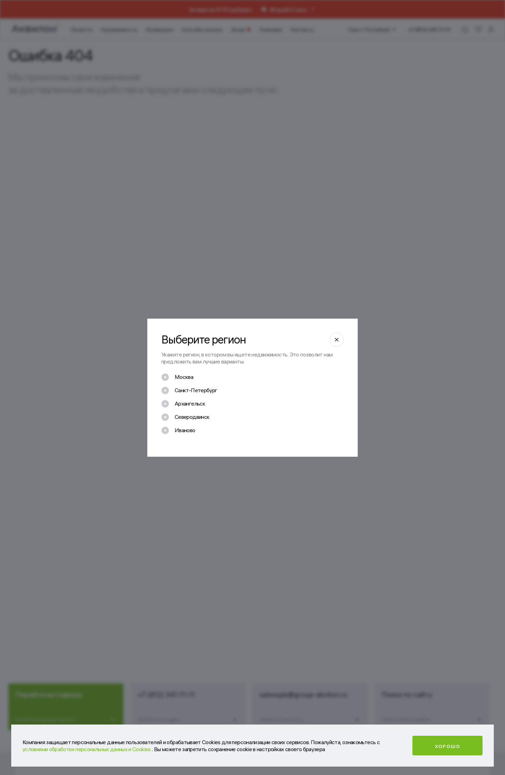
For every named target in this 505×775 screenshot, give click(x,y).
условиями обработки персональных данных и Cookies (87, 749)
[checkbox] (177, 377)
